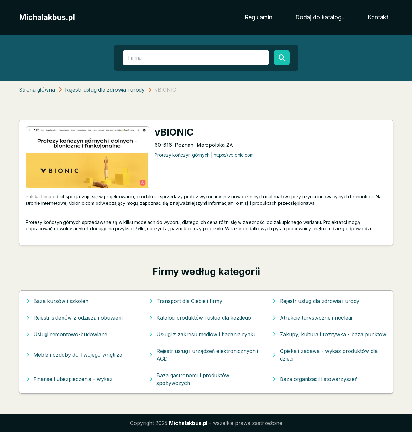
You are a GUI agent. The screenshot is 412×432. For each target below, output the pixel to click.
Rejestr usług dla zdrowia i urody (105, 90)
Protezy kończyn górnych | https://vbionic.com (204, 155)
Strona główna (37, 90)
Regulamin (258, 17)
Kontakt (378, 17)
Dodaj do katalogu (320, 17)
